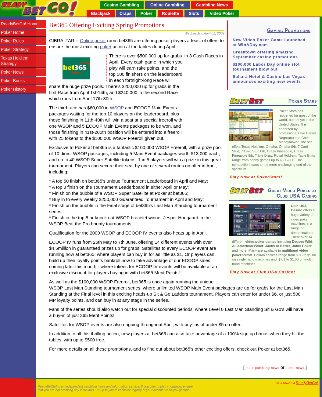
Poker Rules (12, 41)
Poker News (12, 72)
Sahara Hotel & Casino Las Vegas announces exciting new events (269, 79)
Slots (194, 13)
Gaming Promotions (288, 30)
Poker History (13, 89)
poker (106, 46)
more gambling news (262, 368)
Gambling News (212, 4)
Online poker (93, 40)
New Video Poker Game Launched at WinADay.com (269, 42)
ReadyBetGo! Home (19, 24)
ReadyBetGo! (307, 383)
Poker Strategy (15, 49)
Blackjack (101, 13)
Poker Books (13, 80)
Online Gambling (167, 4)
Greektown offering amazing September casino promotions (265, 54)
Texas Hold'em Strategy (14, 61)
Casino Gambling (121, 4)
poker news (295, 368)
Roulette (170, 13)
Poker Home (12, 32)
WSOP (117, 107)
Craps (126, 13)
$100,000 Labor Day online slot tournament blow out (266, 66)
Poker (146, 13)
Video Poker (222, 13)
